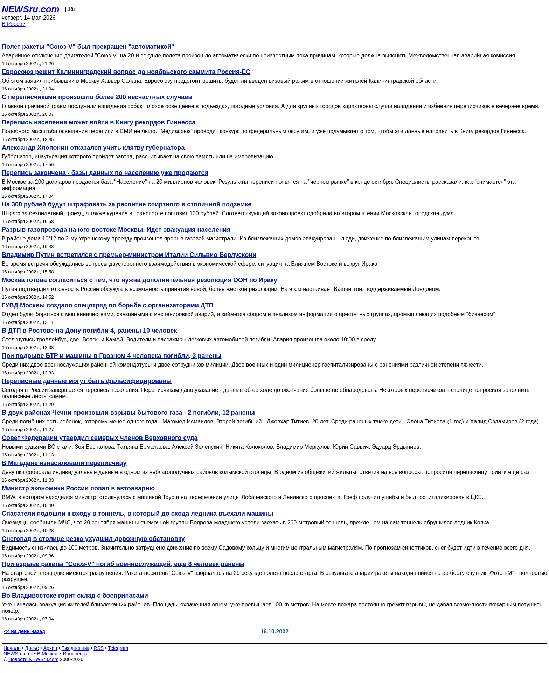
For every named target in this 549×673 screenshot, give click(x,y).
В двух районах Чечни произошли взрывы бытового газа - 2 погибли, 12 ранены (128, 412)
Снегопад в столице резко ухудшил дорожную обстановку (93, 538)
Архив (50, 648)
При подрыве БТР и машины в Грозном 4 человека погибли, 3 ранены (112, 355)
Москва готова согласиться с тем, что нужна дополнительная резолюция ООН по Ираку (139, 280)
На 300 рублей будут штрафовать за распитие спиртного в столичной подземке (126, 204)
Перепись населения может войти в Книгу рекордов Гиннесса (98, 122)
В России (14, 24)
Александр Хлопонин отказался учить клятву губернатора (93, 147)
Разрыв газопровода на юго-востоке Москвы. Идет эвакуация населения (116, 229)
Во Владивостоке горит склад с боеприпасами (75, 595)
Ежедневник (75, 648)
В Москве (47, 654)
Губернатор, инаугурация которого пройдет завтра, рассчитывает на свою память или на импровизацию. (138, 156)
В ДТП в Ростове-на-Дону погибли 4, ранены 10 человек (89, 330)
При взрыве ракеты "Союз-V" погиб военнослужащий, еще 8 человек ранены (123, 563)
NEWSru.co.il (18, 654)
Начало (12, 648)
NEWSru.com (31, 9)
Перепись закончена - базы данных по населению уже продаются (105, 172)
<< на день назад (24, 631)
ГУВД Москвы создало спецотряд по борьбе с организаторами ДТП (108, 305)
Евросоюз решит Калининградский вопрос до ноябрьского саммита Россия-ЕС (126, 71)
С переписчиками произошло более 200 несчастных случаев (97, 97)
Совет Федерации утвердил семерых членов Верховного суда (99, 437)
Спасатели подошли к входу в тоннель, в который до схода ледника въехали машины (137, 513)
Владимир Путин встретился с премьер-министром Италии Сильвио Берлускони (129, 254)
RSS (98, 648)
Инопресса (75, 654)
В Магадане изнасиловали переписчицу (64, 463)
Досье (32, 648)
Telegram (118, 648)
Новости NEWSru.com (33, 659)
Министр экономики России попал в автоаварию (78, 488)
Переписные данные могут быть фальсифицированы (87, 381)
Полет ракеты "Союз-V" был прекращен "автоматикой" (88, 46)
